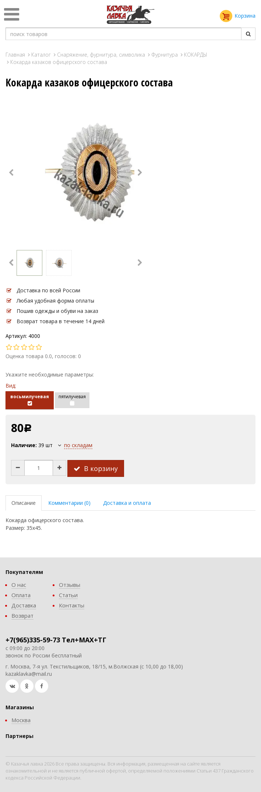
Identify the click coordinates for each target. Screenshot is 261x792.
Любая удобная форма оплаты (55, 300)
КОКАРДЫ (195, 54)
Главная (15, 54)
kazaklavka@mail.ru (29, 673)
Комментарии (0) (69, 502)
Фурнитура (164, 54)
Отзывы (69, 584)
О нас (18, 584)
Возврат (22, 615)
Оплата (21, 595)
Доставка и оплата (127, 502)
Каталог (41, 54)
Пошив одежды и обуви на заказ (57, 310)
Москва (21, 720)
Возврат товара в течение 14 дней (61, 321)
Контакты (71, 605)
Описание (23, 502)
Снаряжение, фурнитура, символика (101, 54)
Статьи (68, 595)
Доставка (23, 605)
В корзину (96, 468)
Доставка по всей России (48, 290)
